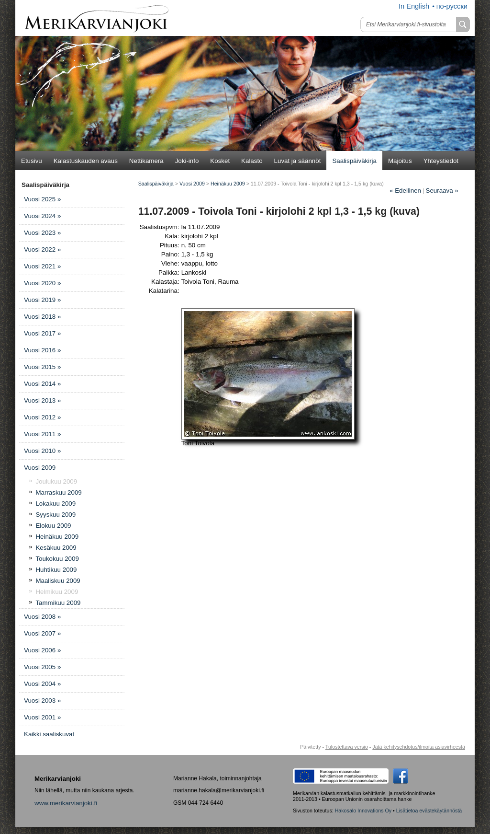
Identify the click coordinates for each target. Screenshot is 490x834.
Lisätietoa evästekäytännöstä (429, 810)
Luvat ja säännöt (297, 160)
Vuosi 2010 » (42, 450)
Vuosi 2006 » (42, 650)
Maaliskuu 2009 (57, 580)
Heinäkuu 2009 (56, 536)
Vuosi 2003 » (42, 700)
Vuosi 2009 (40, 467)
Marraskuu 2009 (58, 492)
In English (414, 6)
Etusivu (31, 160)
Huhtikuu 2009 (56, 569)
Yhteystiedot (440, 160)
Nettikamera (146, 160)
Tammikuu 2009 (57, 602)
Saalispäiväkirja (354, 160)
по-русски (452, 6)
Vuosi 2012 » (42, 417)
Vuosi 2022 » (42, 249)
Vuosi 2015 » (42, 367)
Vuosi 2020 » (42, 283)
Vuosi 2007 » (42, 633)
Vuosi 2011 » (42, 434)
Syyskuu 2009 (55, 514)
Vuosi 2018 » (42, 316)
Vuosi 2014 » (42, 383)
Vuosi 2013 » (42, 400)
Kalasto (251, 160)
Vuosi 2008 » (42, 616)
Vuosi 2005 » (42, 667)
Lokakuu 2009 (55, 503)
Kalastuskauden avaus (86, 160)
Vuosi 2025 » (42, 199)
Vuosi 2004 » (42, 683)
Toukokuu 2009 (56, 558)
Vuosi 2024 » (42, 216)
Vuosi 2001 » (42, 717)
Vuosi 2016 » (42, 350)
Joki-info (187, 160)
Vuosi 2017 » (42, 333)
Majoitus (400, 160)
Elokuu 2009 (53, 525)
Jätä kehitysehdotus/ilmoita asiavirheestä (418, 747)
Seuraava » (442, 190)
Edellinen (405, 190)
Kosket (220, 160)
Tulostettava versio (346, 747)
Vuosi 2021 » (42, 266)
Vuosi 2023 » (42, 232)
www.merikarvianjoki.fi (65, 803)
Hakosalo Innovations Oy (363, 810)
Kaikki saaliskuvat (49, 734)
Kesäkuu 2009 (55, 547)
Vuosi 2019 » (42, 299)
